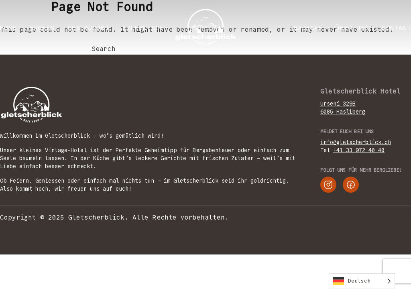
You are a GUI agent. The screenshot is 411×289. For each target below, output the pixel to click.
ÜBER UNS (352, 27)
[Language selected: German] (362, 281)
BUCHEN (42, 27)
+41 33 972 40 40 (359, 150)
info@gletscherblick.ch (355, 142)
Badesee (308, 27)
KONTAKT (396, 27)
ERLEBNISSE (143, 27)
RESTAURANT (88, 27)
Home (8, 27)
